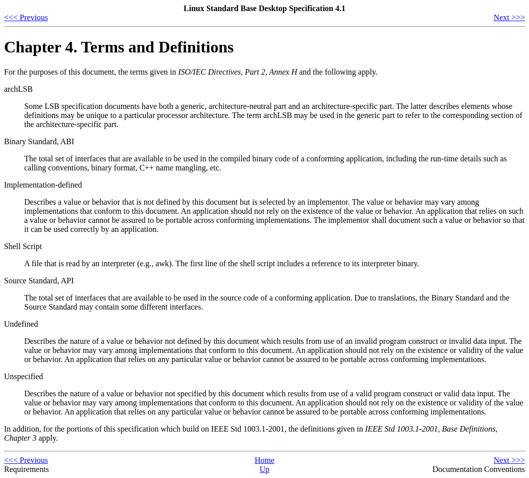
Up (265, 469)
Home (264, 460)
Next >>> (509, 17)
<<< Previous (26, 17)
